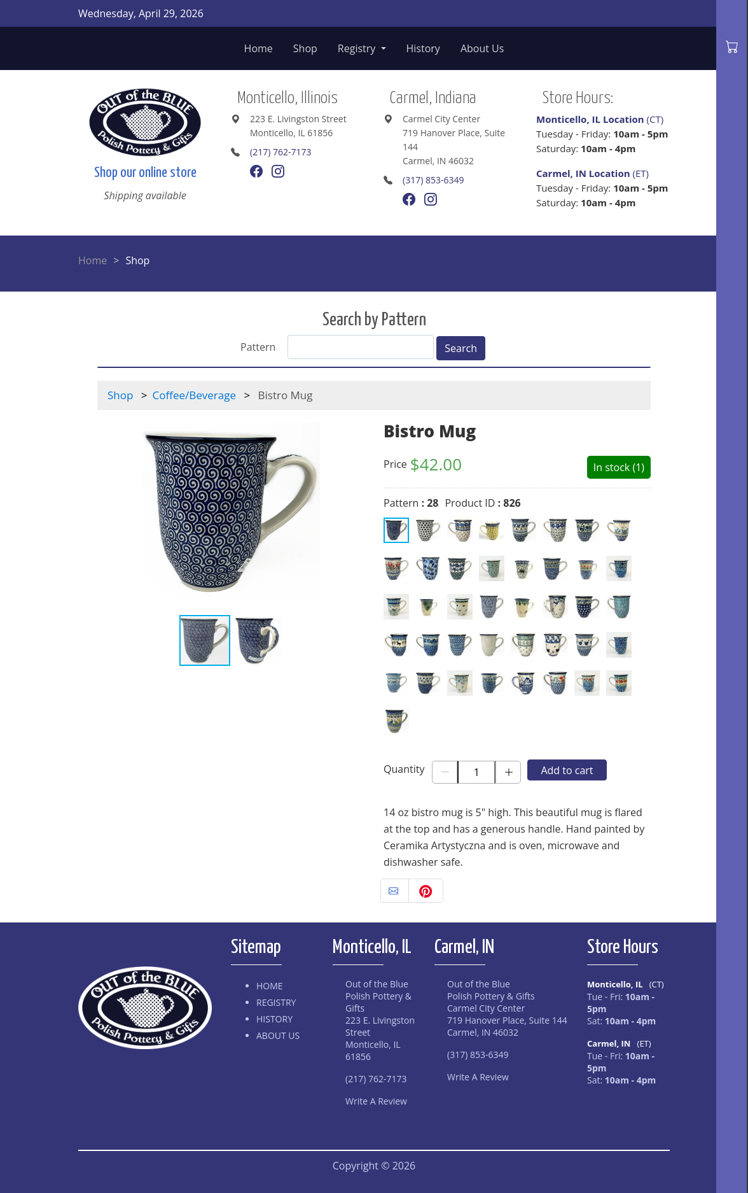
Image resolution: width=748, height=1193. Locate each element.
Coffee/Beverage (194, 395)
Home (258, 48)
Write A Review (376, 1101)
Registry (358, 48)
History (423, 48)
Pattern (257, 347)
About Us (482, 48)
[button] (353, 512)
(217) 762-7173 (280, 152)
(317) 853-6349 (433, 180)
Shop (305, 48)
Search (461, 348)
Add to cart (567, 770)
